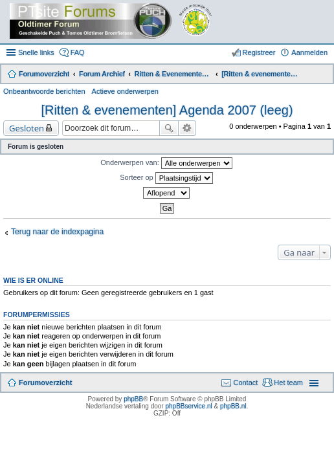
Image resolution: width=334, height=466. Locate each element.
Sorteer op (166, 178)
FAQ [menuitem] (78, 52)
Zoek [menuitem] (322, 75)
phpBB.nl (233, 406)
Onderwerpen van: (166, 163)
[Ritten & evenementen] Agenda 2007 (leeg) (167, 110)
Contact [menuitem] (245, 382)
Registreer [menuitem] (259, 52)
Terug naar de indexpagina (57, 231)
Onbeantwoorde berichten (44, 91)
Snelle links (36, 52)
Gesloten (26, 128)
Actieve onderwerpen (125, 91)
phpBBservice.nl (188, 406)
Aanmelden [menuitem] (309, 52)
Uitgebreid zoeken (187, 128)
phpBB (133, 399)
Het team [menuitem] (288, 382)
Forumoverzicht (45, 382)
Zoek (169, 128)
